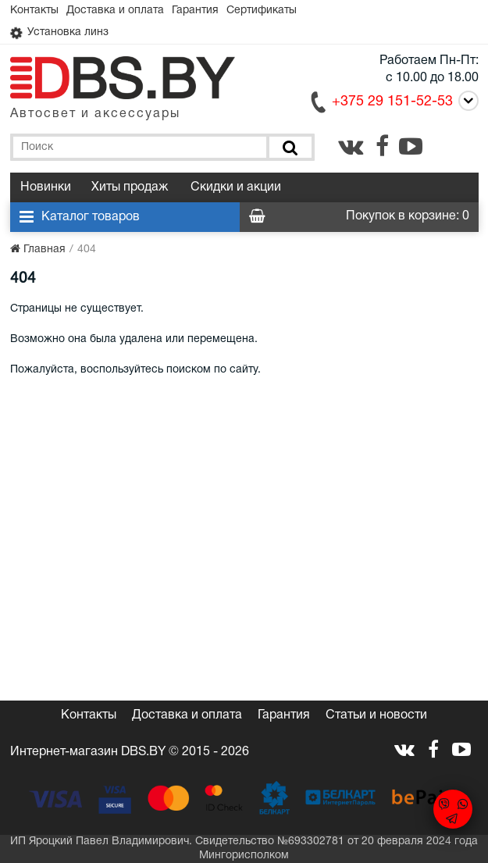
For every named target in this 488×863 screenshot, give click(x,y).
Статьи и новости (376, 715)
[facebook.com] (382, 146)
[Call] (466, 101)
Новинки (45, 187)
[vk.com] (350, 146)
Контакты (34, 10)
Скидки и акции (236, 187)
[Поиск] (288, 147)
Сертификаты (261, 10)
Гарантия (195, 10)
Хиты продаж (129, 187)
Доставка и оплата (115, 10)
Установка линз (59, 33)
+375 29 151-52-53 (392, 102)
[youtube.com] (410, 146)
